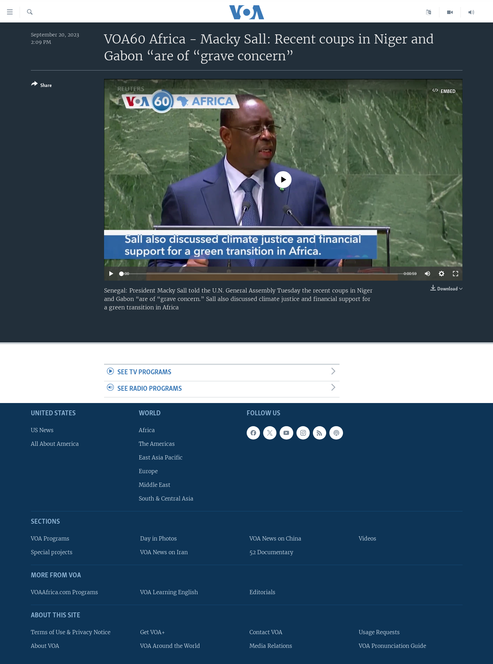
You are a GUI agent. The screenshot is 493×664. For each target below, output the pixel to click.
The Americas (157, 444)
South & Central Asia (166, 499)
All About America (55, 444)
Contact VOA (265, 632)
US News (42, 430)
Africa (147, 430)
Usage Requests (379, 632)
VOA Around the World (170, 646)
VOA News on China (275, 539)
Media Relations (270, 646)
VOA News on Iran (164, 552)
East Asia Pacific (161, 457)
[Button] (41, 86)
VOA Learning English (169, 592)
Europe (148, 471)
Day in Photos (158, 539)
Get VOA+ (152, 632)
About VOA (45, 646)
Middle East (154, 485)
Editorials (262, 592)
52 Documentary (271, 552)
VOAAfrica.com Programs (64, 592)
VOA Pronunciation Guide (392, 646)
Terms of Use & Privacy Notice (70, 632)
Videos (367, 539)
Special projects (52, 552)
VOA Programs (50, 539)
